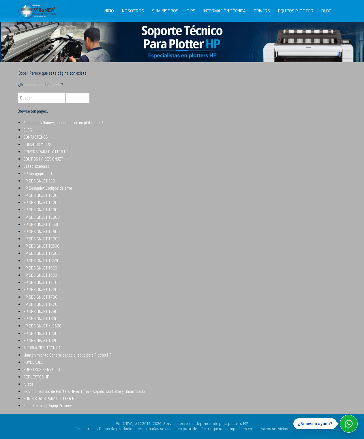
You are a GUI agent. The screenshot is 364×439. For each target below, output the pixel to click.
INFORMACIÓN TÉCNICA (224, 11)
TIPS (191, 11)
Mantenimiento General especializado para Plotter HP (67, 355)
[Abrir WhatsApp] (349, 424)
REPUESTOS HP (36, 377)
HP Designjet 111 (37, 173)
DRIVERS (262, 11)
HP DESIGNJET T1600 (41, 231)
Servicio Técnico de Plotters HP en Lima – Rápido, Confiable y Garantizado (84, 391)
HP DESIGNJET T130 (40, 209)
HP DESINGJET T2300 (41, 333)
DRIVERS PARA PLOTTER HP (46, 152)
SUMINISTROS (165, 11)
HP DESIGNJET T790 (40, 311)
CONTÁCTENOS (35, 137)
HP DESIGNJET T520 (40, 268)
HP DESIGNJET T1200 (41, 202)
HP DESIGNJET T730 (40, 297)
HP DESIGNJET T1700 (41, 239)
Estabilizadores (36, 166)
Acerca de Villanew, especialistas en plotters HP (63, 122)
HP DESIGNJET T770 (40, 304)
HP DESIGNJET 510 (39, 181)
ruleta (28, 384)
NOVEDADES (33, 362)
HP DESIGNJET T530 (40, 275)
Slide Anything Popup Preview (47, 405)
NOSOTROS (133, 11)
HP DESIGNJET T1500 (41, 224)
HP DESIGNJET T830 (40, 318)
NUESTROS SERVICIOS (41, 369)
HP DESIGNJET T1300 (41, 217)
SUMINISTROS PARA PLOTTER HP (50, 398)
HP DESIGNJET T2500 (41, 246)
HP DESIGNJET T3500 (41, 260)
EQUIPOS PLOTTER (295, 11)
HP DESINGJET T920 (40, 340)
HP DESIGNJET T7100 (41, 282)
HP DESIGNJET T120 (40, 195)
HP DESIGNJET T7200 (41, 289)
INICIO (109, 11)
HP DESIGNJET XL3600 (42, 326)
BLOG (326, 11)
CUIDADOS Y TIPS (37, 144)
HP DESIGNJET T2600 (41, 253)
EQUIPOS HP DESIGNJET (43, 159)
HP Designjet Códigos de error (47, 188)
